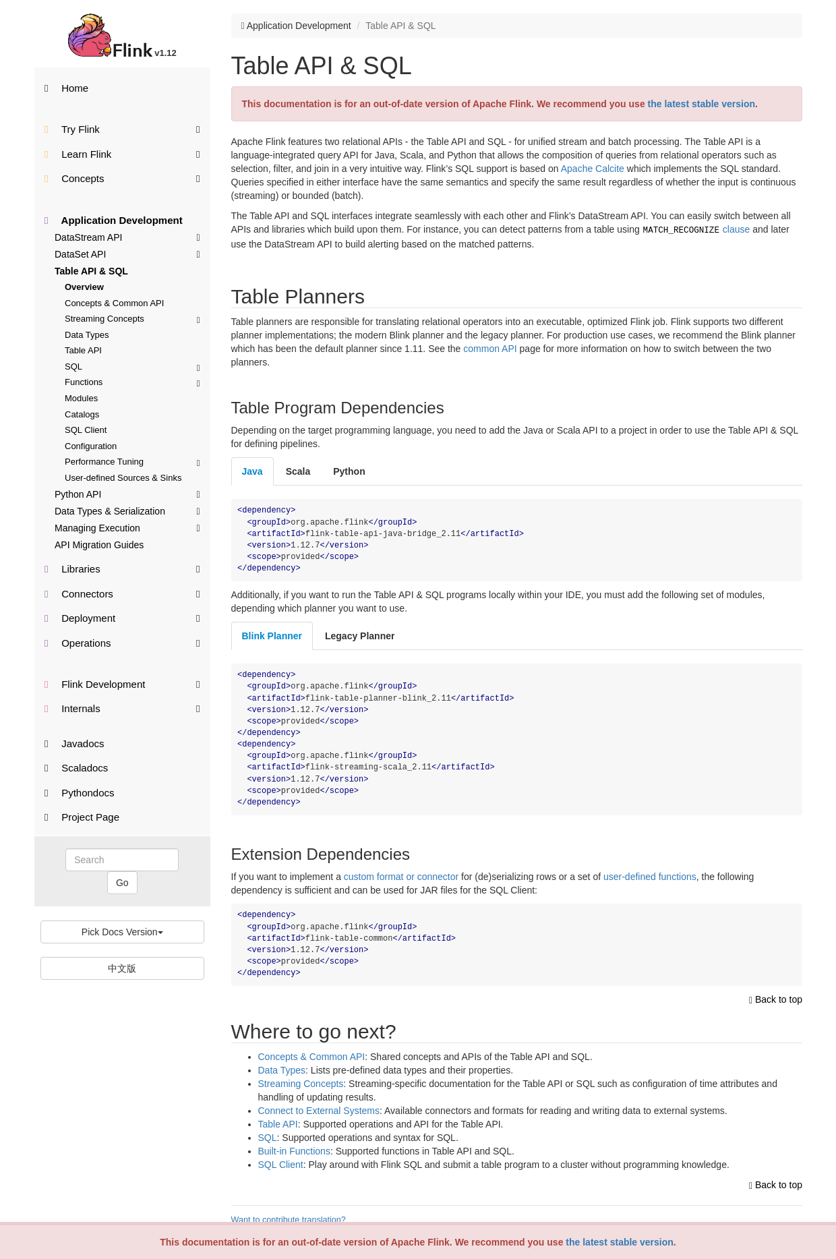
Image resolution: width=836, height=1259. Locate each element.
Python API (127, 494)
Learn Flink (122, 153)
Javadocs (74, 743)
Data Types (87, 335)
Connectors (122, 593)
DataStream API (127, 237)
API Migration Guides (99, 544)
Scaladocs (76, 767)
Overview (84, 287)
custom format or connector (401, 875)
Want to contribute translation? (288, 1218)
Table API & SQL (91, 271)
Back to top (775, 998)
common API (489, 347)
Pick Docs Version (122, 932)
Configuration (91, 446)
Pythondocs (79, 792)
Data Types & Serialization (127, 510)
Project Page (81, 817)
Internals (122, 707)
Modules (81, 398)
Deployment (122, 617)
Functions (132, 382)
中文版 (122, 968)
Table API (83, 350)
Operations (122, 642)
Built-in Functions (294, 1149)
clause (696, 229)
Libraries (122, 568)
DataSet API (127, 253)
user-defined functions (649, 875)
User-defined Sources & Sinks (123, 478)
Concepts (122, 177)
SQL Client (86, 430)
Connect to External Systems (319, 1109)
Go (122, 882)
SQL (132, 366)
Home (66, 88)
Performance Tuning (132, 461)
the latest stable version (620, 1242)
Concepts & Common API (114, 303)
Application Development (113, 220)
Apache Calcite (592, 168)
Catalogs (82, 414)
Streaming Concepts (132, 318)
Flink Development (122, 683)
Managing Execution (127, 527)
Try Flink (122, 128)
